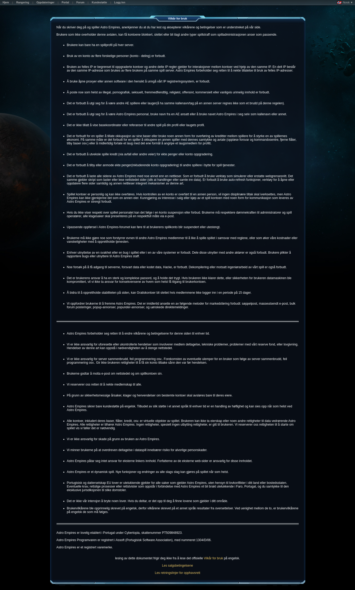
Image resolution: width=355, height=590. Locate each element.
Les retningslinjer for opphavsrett (177, 573)
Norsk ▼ (345, 2)
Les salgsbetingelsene (177, 565)
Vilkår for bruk (213, 558)
